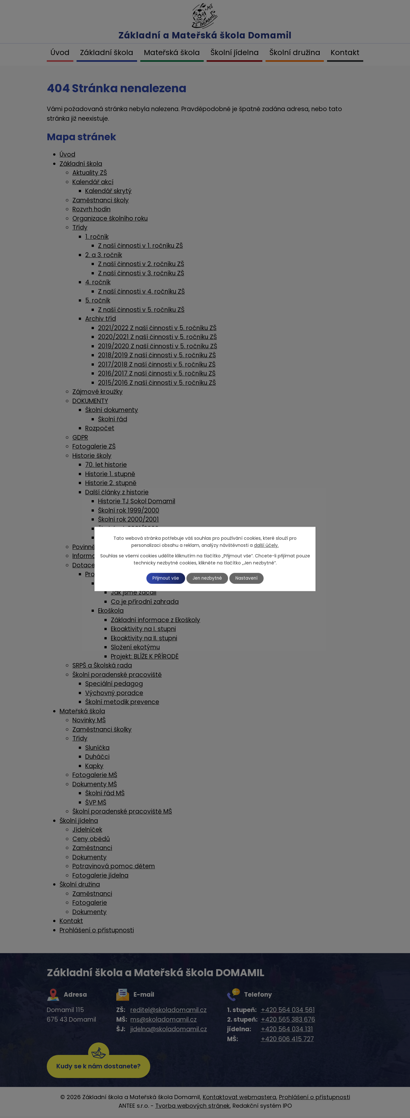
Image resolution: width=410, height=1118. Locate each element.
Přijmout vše (164, 578)
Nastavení (249, 578)
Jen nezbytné (208, 578)
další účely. (266, 545)
